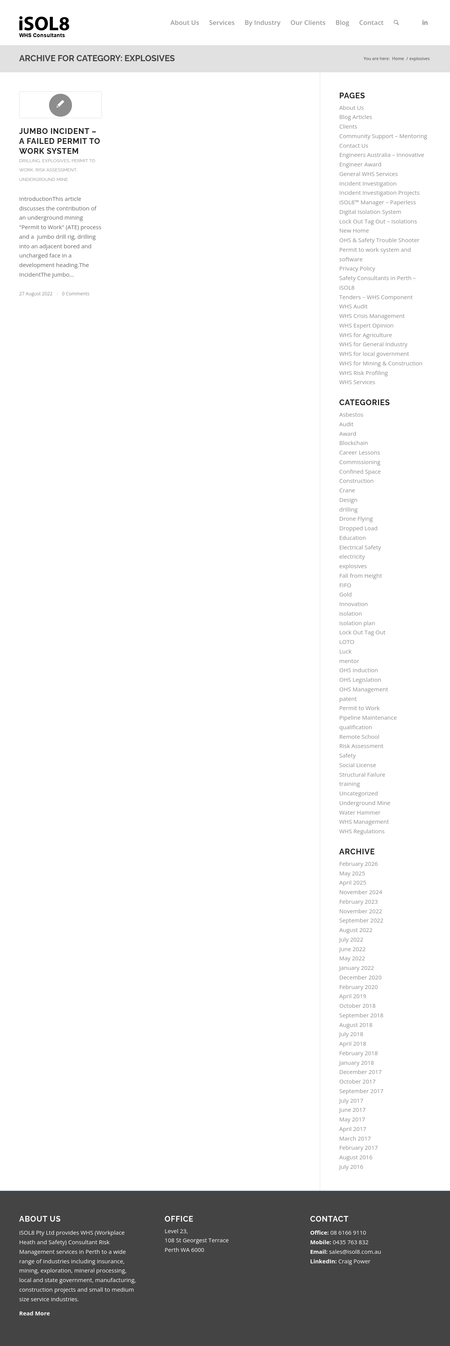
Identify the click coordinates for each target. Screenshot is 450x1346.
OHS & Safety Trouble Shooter (379, 240)
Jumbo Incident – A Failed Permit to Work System (59, 141)
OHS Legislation (360, 679)
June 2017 (352, 1109)
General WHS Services (368, 174)
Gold (345, 594)
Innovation (353, 604)
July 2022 (351, 939)
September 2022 (361, 920)
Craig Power (354, 1261)
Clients (348, 126)
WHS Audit (353, 306)
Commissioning (359, 462)
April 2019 (353, 996)
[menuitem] (184, 22)
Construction (356, 480)
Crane (347, 490)
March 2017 (355, 1138)
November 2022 (360, 911)
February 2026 (358, 863)
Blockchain (353, 442)
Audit (346, 424)
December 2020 (360, 977)
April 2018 (353, 1043)
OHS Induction (358, 670)
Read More (34, 1313)
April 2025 (353, 882)
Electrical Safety (360, 547)
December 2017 (360, 1071)
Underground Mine (43, 179)
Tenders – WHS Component (376, 297)
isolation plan (357, 623)
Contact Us (353, 145)
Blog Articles (355, 117)
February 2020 (358, 987)
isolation (350, 613)
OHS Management (363, 689)
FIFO (345, 585)
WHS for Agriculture (365, 335)
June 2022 (352, 949)
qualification (355, 727)
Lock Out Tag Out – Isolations (378, 221)
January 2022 (356, 967)
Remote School (359, 736)
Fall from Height (360, 575)
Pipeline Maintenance (368, 717)
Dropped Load (358, 528)
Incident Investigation (368, 183)
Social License (357, 765)
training (349, 783)
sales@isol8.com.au (355, 1251)
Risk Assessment (56, 170)
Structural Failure (362, 774)
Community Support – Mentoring (383, 136)
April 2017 (353, 1129)
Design (348, 500)
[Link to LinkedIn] (425, 22)
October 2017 (357, 1081)
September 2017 (361, 1091)
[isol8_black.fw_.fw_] (50, 22)
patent (348, 698)
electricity (352, 556)
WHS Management (364, 821)
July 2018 (351, 1034)
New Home (354, 230)
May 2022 (352, 958)
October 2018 (357, 1005)
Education (352, 537)
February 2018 (358, 1053)
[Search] (396, 22)
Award (348, 433)
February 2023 (358, 901)
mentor (349, 661)
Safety (347, 755)
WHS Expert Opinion (366, 325)
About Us (351, 107)
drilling (29, 160)
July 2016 (351, 1166)
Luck (345, 651)
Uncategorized (358, 793)
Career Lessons (359, 452)
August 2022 (356, 930)
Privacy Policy (357, 268)
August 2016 (356, 1157)
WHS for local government (374, 353)
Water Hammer (360, 812)
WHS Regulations (362, 831)
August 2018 (356, 1024)
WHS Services (357, 382)
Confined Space (360, 471)
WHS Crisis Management (372, 315)
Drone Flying (356, 518)
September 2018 (361, 1015)
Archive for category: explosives (97, 58)
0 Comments (76, 293)
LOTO (346, 641)
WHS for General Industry (373, 344)
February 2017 (358, 1147)
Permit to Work (359, 708)
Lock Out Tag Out (362, 632)
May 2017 (352, 1119)
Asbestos (351, 414)
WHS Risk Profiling (363, 372)
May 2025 (352, 873)
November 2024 (360, 892)
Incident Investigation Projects (379, 192)
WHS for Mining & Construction (381, 363)
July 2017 (351, 1100)
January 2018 (356, 1062)
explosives (55, 160)
